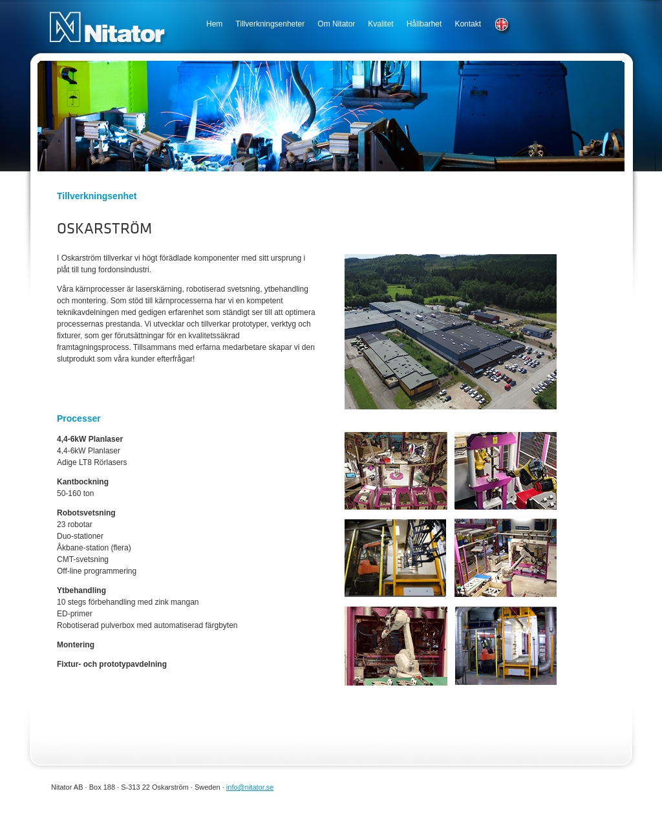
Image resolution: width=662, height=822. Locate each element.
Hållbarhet (424, 23)
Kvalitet (380, 23)
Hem (214, 23)
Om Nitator (336, 23)
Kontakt (467, 23)
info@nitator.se (250, 787)
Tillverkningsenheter (269, 23)
